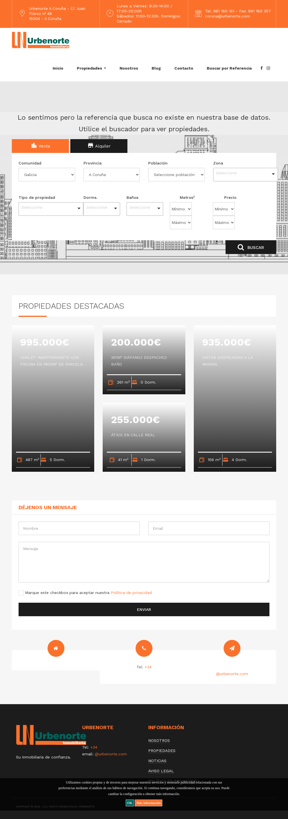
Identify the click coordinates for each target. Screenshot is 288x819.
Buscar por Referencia (229, 68)
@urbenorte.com (232, 673)
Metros (187, 197)
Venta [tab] (40, 145)
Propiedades (89, 68)
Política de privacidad (131, 592)
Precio (230, 197)
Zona (218, 163)
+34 (148, 667)
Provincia (93, 163)
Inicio (58, 68)
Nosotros (129, 68)
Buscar (251, 247)
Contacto (183, 68)
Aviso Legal (161, 771)
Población (158, 163)
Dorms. (90, 197)
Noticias (157, 761)
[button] (241, 174)
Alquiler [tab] (99, 145)
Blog (156, 68)
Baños (132, 197)
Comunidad (30, 163)
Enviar (144, 609)
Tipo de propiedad (37, 197)
